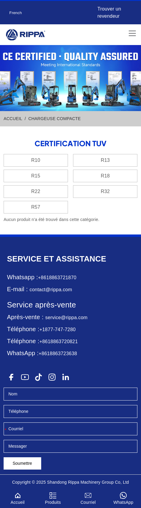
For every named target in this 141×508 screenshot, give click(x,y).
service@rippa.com (66, 317)
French (15, 13)
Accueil (18, 497)
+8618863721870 (57, 277)
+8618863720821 (58, 341)
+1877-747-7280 (57, 329)
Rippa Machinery (84, 482)
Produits (53, 497)
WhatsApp (123, 497)
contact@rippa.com (50, 289)
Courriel (88, 497)
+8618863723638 (58, 353)
